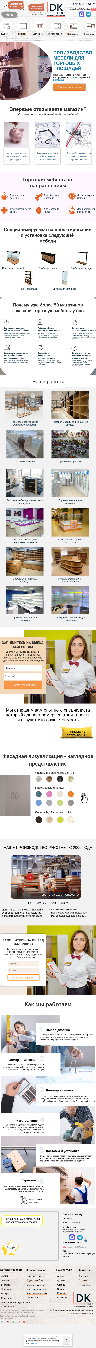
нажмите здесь (34, 1343)
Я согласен (66, 1340)
